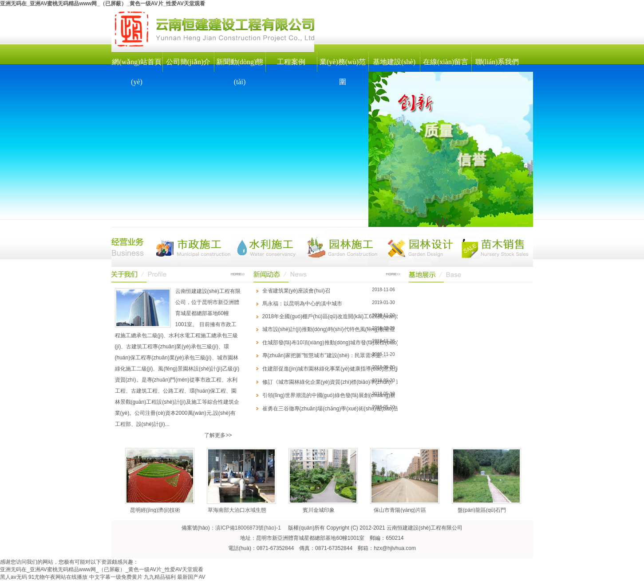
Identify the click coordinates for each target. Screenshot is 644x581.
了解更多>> (218, 435)
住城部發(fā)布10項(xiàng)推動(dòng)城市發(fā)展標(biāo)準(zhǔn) (340, 342)
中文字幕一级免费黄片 (115, 577)
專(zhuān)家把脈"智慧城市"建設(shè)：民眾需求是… (324, 355)
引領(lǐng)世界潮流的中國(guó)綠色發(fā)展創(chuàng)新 (328, 395)
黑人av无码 (13, 577)
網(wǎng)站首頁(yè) (136, 72)
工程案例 (291, 62)
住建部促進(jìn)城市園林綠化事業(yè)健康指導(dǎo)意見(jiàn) (334, 369)
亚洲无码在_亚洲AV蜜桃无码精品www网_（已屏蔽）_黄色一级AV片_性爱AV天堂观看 (102, 3)
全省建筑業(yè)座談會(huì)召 (296, 291)
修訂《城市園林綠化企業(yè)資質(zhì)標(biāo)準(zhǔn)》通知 (334, 382)
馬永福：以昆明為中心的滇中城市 (302, 303)
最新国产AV (191, 577)
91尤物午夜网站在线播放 (57, 577)
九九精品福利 (160, 577)
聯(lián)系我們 (497, 62)
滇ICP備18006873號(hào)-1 (248, 528)
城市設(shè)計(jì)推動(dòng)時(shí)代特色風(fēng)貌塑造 (328, 329)
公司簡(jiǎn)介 (188, 62)
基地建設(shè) (394, 62)
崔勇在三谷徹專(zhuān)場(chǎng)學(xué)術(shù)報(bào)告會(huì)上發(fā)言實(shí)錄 (361, 409)
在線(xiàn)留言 (445, 62)
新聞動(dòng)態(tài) (240, 72)
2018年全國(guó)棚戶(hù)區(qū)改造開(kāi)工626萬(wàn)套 (332, 316)
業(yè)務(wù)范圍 (343, 72)
